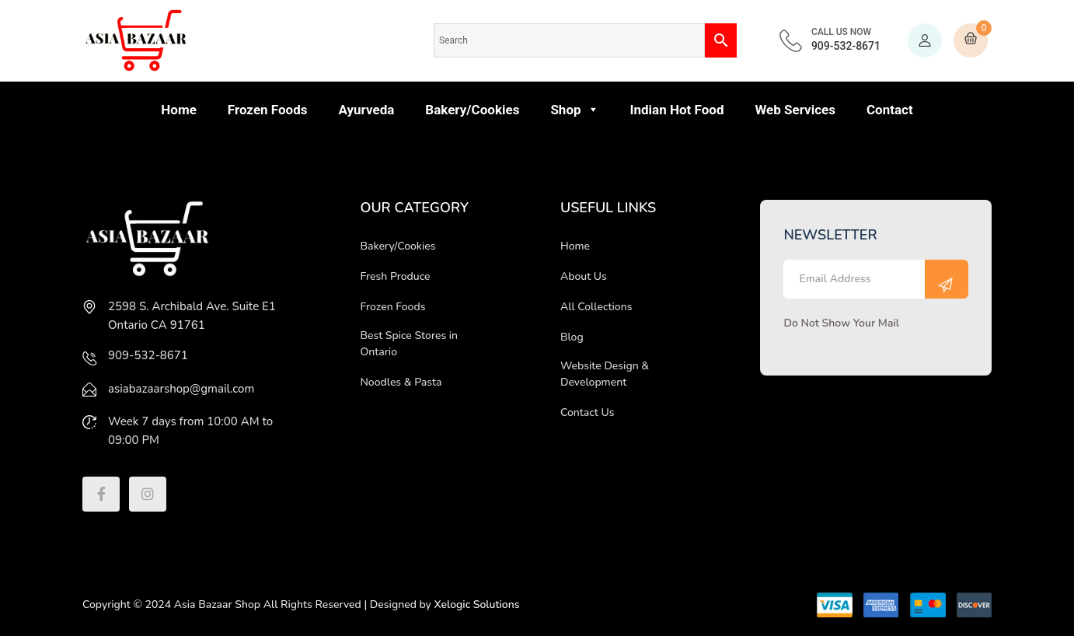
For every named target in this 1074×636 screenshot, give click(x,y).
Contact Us (587, 412)
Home (179, 109)
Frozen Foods (268, 109)
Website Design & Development (604, 374)
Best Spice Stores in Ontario (409, 343)
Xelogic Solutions (477, 604)
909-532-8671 (845, 39)
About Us (583, 276)
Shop (574, 109)
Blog (572, 337)
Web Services (795, 109)
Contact (890, 109)
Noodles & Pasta (400, 382)
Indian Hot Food (677, 109)
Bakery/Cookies (472, 109)
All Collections (596, 306)
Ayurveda (366, 109)
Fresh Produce (395, 276)
